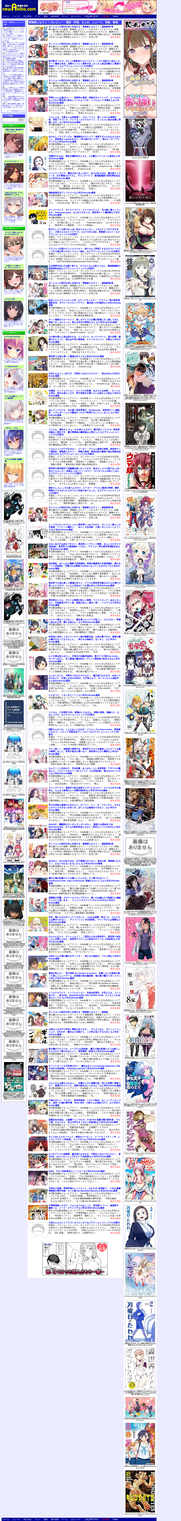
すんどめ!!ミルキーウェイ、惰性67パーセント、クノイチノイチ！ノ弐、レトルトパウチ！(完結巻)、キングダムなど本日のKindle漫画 (84, 1138)
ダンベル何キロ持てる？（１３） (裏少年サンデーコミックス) (140, 538)
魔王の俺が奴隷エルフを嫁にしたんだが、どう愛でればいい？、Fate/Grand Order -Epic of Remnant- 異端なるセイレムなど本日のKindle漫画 (84, 880)
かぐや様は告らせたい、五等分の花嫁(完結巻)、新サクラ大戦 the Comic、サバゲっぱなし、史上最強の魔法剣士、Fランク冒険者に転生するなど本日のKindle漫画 (84, 658)
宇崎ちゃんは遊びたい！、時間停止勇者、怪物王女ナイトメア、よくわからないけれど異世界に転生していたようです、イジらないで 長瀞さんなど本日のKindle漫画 (85, 100)
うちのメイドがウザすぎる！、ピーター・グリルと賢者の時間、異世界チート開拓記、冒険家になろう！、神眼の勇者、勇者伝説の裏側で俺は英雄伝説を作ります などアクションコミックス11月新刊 (85, 451)
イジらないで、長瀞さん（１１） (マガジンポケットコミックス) (140, 963)
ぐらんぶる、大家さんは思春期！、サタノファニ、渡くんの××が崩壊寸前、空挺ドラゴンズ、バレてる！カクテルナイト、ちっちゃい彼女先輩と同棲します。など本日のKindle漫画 (85, 119)
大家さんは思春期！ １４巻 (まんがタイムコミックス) (140, 1466)
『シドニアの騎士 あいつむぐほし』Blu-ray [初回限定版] (140, 203)
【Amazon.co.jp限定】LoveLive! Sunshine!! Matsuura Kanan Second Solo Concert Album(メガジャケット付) (14, 1033)
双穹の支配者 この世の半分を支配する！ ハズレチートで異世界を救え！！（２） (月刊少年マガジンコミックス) (140, 347)
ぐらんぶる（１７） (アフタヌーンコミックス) (140, 1201)
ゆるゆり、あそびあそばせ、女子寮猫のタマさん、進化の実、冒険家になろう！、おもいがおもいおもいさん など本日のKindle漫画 (85, 862)
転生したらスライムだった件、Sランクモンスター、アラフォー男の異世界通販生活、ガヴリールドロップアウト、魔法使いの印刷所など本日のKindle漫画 (85, 302)
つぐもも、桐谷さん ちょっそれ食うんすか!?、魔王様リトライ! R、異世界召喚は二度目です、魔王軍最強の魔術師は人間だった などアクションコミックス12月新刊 (84, 432)
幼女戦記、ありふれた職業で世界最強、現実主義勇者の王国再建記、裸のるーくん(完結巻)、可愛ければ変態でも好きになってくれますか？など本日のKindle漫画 (85, 566)
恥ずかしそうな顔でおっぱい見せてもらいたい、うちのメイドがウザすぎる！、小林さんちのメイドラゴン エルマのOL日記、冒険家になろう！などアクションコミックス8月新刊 (84, 232)
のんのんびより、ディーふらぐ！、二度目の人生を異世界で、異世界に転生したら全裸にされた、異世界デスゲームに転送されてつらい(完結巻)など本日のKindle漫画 (85, 939)
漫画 (46, 16)
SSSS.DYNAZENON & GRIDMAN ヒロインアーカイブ (140, 1419)
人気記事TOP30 (91, 16)
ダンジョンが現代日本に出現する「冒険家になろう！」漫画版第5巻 (81, 80)
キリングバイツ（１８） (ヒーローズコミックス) (140, 1514)
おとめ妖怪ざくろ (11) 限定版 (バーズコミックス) (14, 729)
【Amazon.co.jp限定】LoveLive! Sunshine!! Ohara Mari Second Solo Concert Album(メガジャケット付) (14, 965)
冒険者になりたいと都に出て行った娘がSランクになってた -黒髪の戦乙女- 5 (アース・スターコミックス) (140, 447)
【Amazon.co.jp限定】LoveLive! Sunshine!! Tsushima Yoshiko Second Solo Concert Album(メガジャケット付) (14, 944)
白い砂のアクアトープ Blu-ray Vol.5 (14, 762)
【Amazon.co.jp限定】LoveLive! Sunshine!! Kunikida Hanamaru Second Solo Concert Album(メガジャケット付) (14, 1011)
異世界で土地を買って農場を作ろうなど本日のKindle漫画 (76, 356)
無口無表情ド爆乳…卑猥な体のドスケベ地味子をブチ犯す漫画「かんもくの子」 (13, 105)
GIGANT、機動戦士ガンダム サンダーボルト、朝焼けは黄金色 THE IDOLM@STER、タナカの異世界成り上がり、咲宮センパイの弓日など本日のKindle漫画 (84, 827)
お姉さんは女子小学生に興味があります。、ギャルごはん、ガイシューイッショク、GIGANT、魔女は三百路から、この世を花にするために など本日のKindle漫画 (85, 1032)
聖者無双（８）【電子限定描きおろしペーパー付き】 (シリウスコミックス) (140, 1011)
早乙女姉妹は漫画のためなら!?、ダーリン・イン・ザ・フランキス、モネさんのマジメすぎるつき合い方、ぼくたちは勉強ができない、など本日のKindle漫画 (85, 807)
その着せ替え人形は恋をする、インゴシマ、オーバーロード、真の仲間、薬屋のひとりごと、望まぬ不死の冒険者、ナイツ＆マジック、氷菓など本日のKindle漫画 (85, 339)
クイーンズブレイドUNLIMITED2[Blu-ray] (14, 556)
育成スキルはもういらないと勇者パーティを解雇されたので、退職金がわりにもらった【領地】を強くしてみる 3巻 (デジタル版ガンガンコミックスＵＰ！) (140, 783)
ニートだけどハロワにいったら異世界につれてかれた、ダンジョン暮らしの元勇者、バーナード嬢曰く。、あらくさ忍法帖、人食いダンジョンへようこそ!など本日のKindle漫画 (85, 527)
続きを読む (115, 37)
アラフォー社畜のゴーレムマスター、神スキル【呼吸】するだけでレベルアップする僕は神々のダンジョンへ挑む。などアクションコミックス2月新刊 (85, 250)
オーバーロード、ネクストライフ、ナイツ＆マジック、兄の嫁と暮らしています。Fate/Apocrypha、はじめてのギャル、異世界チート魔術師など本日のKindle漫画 (85, 212)
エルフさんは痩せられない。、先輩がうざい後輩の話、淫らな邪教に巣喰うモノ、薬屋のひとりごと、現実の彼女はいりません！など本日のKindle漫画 (85, 1084)
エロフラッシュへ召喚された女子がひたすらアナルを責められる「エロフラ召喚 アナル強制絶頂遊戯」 (14, 56)
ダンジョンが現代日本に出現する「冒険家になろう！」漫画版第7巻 (81, 26)
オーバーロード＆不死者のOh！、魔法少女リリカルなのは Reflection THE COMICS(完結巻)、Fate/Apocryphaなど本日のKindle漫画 (84, 1067)
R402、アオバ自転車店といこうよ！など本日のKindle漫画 (77, 1171)
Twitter (115, 16)
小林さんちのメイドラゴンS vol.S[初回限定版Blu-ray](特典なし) (14, 828)
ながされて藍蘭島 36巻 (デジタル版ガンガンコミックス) (140, 686)
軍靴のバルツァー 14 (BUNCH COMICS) (14, 665)
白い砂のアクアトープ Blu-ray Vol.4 (14, 795)
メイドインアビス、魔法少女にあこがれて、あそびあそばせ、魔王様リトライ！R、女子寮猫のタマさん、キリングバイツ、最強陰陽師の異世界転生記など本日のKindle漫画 (85, 176)
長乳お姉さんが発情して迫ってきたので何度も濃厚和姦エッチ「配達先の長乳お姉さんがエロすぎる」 (14, 63)
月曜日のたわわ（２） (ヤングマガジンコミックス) (140, 1249)
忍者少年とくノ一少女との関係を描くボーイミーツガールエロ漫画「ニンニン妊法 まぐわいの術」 (14, 30)
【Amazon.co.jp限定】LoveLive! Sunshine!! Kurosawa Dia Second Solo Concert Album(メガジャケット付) (13, 1056)
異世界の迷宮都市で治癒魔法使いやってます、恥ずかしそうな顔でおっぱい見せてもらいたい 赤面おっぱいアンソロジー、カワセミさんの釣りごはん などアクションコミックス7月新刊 (85, 471)
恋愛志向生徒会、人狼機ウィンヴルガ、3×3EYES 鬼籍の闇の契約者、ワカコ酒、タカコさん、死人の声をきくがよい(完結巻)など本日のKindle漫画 (84, 1121)
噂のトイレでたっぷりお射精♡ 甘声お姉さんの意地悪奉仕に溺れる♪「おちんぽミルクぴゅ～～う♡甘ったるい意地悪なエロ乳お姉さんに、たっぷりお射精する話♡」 (14, 47)
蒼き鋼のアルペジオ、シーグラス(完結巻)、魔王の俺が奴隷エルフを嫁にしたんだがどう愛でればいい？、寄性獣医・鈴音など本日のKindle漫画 (84, 1050)
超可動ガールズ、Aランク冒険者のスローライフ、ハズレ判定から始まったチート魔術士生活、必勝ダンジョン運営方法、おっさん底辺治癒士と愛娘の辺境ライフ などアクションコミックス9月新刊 (85, 63)
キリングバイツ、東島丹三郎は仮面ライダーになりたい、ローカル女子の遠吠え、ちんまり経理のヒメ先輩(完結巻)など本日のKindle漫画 (85, 789)
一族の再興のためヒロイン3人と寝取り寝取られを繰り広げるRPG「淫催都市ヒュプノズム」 (14, 99)
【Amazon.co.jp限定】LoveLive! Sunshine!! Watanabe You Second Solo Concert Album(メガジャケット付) (13, 988)
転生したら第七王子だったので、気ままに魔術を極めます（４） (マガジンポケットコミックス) (140, 1105)
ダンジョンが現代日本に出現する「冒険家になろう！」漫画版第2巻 (81, 844)
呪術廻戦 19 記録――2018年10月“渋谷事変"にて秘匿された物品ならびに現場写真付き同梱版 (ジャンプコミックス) (14, 1096)
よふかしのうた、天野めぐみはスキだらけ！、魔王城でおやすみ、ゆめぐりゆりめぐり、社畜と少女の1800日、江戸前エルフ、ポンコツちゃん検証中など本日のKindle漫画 (85, 678)
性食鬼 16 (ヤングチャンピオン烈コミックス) (140, 299)
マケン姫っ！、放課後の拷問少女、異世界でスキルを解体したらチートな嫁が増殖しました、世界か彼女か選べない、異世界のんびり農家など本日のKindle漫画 (85, 751)
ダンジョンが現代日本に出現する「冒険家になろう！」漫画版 (78, 1012)
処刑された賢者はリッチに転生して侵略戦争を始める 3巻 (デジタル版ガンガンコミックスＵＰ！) (140, 833)
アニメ (37, 16)
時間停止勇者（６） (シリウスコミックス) (140, 1058)
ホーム (6, 16)
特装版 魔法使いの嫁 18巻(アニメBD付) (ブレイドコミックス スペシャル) (14, 622)
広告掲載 (105, 16)
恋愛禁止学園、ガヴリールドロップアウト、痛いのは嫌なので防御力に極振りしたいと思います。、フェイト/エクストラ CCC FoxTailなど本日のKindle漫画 (85, 900)
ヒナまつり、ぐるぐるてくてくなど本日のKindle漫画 (74, 695)
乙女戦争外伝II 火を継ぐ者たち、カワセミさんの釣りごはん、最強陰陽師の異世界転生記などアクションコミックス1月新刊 (84, 267)
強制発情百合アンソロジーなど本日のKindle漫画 (72, 192)
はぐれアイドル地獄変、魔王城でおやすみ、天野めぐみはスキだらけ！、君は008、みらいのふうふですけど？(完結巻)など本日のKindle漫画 (85, 1155)
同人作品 (27, 16)
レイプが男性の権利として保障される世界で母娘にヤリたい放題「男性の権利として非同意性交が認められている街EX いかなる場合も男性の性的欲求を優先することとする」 (14, 80)
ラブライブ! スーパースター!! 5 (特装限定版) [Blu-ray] (13, 589)
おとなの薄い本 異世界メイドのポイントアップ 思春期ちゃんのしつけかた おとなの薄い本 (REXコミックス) (140, 1392)
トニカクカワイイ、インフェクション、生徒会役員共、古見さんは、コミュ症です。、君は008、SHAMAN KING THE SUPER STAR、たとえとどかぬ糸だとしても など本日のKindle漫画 (85, 995)
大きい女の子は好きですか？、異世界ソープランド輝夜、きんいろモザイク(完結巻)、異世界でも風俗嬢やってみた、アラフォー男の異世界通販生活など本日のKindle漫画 (85, 546)
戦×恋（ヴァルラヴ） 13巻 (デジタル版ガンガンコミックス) (140, 634)
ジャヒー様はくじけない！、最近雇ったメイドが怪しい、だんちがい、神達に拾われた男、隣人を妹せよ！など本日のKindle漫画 (85, 620)
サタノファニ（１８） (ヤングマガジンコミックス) (140, 1154)
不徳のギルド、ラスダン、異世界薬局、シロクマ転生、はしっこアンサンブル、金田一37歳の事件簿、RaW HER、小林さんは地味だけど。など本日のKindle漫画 (85, 1103)
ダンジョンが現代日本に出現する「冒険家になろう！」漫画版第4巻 (81, 283)
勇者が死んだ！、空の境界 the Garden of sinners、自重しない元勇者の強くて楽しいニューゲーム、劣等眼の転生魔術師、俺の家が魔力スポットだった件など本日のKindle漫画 (85, 975)
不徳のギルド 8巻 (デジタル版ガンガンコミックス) (140, 733)
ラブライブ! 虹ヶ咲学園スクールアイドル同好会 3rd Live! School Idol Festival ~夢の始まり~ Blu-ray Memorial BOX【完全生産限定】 (14, 644)
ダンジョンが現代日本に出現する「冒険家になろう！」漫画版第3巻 (81, 507)
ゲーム (65, 16)
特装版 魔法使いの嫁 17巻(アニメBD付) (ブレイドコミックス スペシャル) (14, 522)
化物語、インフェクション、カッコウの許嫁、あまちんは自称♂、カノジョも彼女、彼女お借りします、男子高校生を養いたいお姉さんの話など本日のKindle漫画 (85, 393)
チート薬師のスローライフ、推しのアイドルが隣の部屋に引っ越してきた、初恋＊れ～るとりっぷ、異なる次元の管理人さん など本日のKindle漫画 (85, 320)
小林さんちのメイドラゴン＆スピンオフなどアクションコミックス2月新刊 (84, 1222)
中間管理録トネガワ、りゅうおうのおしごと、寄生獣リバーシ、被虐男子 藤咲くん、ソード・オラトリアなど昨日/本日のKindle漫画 (85, 1206)
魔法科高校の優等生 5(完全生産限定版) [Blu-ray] (14, 696)
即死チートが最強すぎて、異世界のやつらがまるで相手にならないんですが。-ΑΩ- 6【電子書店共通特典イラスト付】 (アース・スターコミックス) (140, 397)
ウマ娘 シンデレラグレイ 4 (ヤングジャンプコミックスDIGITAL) (140, 491)
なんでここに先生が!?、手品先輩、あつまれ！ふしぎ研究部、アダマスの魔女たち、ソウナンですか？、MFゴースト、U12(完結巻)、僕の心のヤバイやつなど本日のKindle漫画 (85, 771)
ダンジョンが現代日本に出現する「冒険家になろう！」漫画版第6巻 (81, 44)
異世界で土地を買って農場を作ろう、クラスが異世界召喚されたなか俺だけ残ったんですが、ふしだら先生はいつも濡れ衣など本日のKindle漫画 (85, 584)
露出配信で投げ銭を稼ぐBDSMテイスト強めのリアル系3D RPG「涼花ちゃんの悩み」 (14, 70)
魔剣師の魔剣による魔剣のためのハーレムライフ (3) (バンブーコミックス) (140, 251)
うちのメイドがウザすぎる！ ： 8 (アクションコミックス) (140, 586)
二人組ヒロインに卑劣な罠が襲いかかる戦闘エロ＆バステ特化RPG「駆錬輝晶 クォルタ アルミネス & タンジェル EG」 (14, 91)
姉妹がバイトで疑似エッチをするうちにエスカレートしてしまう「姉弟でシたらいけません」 (14, 38)
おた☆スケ (76, 16)
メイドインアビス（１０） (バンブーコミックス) (140, 1296)
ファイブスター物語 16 (140, 157)
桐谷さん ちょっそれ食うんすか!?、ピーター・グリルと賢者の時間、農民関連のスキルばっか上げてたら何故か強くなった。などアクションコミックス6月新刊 (85, 490)
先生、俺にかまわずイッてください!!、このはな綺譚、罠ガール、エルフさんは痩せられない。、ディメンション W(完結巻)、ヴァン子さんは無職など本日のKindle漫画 (85, 919)
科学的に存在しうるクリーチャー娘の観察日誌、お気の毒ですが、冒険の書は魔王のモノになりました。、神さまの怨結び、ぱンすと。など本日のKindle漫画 (85, 639)
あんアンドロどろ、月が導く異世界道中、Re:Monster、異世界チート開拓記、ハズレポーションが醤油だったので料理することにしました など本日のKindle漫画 (84, 412)
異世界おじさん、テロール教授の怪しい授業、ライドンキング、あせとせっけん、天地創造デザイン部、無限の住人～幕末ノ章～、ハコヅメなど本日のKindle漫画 (85, 602)
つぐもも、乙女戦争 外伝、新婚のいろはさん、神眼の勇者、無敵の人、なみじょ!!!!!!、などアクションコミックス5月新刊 (84, 713)
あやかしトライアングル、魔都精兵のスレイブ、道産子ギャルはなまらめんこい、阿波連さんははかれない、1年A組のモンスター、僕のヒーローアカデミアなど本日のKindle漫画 (85, 139)
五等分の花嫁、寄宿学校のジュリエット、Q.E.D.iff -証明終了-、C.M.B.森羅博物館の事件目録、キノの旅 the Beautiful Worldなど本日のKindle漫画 (85, 1189)
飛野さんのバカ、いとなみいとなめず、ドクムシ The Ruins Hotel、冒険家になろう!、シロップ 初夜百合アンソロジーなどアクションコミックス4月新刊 (85, 732)
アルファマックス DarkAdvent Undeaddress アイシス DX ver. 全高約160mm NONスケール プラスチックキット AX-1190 (14, 922)
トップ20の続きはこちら (16, 111)
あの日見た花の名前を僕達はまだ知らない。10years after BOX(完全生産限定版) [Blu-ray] (14, 895)
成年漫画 (55, 16)
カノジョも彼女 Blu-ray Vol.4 (13, 862)
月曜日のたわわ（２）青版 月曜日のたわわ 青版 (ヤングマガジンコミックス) (141, 1344)
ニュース (16, 16)
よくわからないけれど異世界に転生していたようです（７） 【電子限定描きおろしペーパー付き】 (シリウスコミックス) (140, 912)
